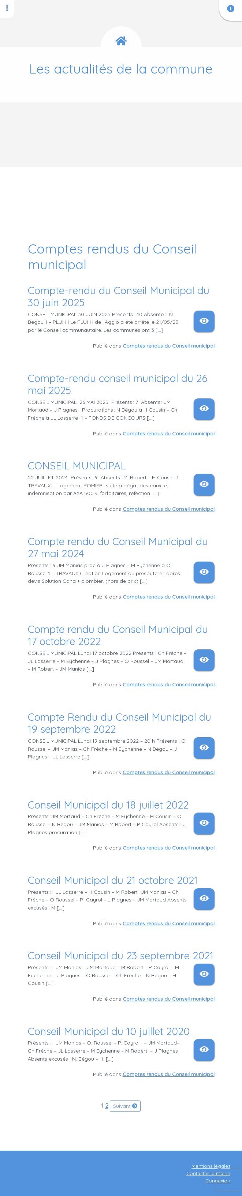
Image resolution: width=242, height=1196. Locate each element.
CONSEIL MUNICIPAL (78, 465)
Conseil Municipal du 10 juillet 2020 (109, 1031)
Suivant (125, 1106)
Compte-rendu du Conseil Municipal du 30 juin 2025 (118, 296)
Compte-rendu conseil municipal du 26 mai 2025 (118, 384)
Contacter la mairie (208, 1173)
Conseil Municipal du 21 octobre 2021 (113, 880)
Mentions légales (210, 1166)
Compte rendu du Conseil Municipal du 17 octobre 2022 (118, 635)
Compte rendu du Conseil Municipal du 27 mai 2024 (118, 547)
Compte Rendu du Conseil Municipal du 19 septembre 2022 (119, 723)
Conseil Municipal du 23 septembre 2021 (120, 955)
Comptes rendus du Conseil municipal (169, 345)
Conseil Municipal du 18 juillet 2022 (108, 804)
